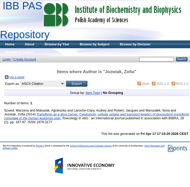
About (29, 44)
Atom (146, 84)
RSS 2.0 (182, 84)
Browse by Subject (95, 44)
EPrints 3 (40, 146)
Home (10, 44)
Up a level (17, 77)
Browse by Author (19, 52)
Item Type (93, 93)
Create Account (24, 59)
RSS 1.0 (163, 84)
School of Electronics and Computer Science (91, 146)
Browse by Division (135, 44)
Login (7, 59)
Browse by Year (57, 44)
